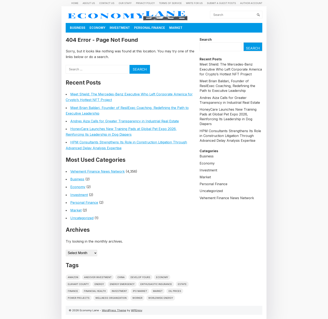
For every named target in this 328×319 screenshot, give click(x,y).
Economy (97, 27)
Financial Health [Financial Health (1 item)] (95, 291)
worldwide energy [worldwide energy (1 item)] (160, 297)
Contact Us (106, 3)
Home (74, 3)
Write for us (194, 3)
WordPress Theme (114, 310)
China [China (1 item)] (121, 277)
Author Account (251, 3)
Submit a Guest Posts (221, 3)
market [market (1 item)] (158, 291)
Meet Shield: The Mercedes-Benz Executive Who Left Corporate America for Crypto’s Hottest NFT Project (231, 69)
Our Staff (125, 3)
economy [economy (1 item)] (162, 277)
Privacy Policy (145, 3)
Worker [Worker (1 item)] (137, 297)
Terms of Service (170, 3)
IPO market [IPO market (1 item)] (140, 291)
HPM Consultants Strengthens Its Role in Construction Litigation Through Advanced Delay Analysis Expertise (230, 136)
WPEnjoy (136, 310)
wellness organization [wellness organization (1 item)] (111, 297)
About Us (89, 3)
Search (206, 39)
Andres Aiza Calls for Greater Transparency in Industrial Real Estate (124, 121)
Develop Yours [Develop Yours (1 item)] (140, 277)
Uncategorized (82, 218)
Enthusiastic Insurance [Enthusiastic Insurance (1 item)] (156, 284)
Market (175, 27)
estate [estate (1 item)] (182, 284)
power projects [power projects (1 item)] (79, 297)
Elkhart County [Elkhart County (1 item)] (78, 284)
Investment (120, 27)
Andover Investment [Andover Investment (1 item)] (97, 277)
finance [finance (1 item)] (73, 291)
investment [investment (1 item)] (119, 291)
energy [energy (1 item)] (99, 284)
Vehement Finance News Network (97, 171)
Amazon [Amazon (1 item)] (73, 277)
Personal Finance (149, 27)
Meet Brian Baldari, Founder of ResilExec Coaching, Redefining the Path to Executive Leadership (227, 86)
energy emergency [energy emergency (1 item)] (122, 284)
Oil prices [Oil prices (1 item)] (174, 291)
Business (77, 27)
